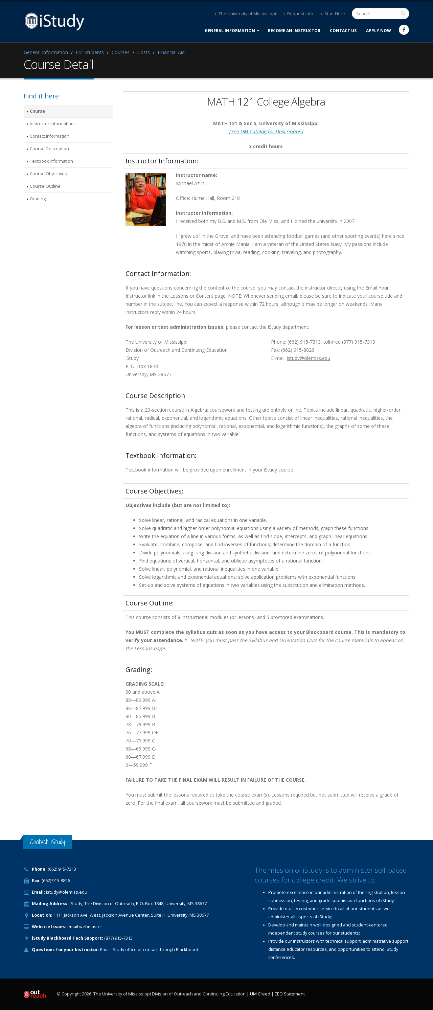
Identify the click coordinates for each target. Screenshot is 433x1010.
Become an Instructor (294, 30)
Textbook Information (51, 161)
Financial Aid (171, 52)
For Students (90, 52)
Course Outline (45, 186)
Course (37, 111)
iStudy (118, 949)
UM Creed (260, 994)
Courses (121, 52)
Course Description (49, 149)
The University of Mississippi (245, 14)
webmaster (90, 926)
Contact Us (343, 30)
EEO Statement (290, 994)
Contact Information (49, 136)
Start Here (333, 14)
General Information (230, 30)
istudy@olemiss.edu (66, 892)
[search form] (380, 13)
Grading (38, 199)
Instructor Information (52, 124)
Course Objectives (48, 174)
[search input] (403, 13)
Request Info (298, 14)
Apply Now (378, 30)
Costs (143, 52)
